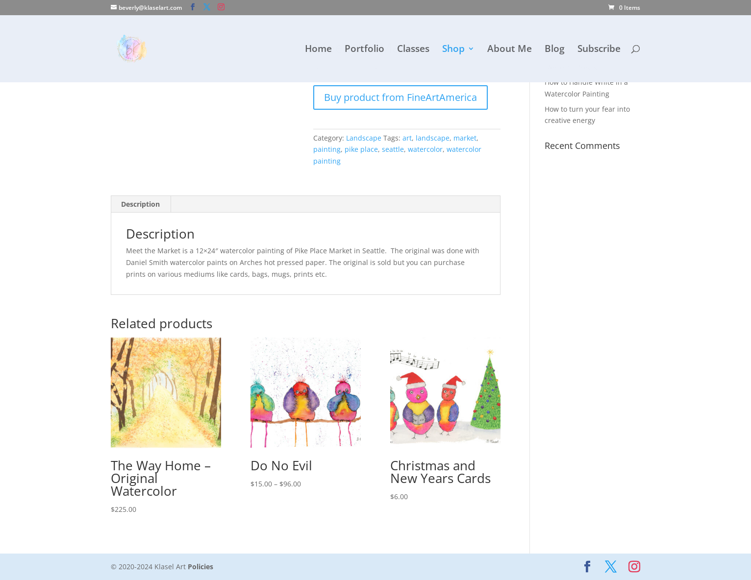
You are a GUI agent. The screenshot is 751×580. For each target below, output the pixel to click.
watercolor (425, 149)
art (407, 138)
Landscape (363, 138)
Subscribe (599, 50)
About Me (509, 50)
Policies (200, 566)
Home (318, 50)
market (464, 138)
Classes (413, 50)
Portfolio (364, 50)
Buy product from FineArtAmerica (400, 97)
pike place (361, 149)
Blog (555, 50)
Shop (453, 50)
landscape (433, 138)
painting (327, 149)
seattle (393, 149)
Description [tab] (140, 204)
